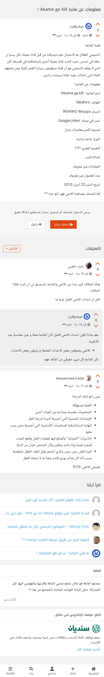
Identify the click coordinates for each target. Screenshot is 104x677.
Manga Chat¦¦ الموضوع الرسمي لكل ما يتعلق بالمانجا (48, 528)
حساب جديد (63, 224)
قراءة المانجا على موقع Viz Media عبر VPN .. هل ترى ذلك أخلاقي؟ (46, 514)
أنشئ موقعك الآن (88, 651)
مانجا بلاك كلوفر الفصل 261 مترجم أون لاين (57, 501)
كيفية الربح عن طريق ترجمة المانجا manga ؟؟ (55, 541)
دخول (36, 224)
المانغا (87, 35)
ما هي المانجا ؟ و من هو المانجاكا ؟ (62, 554)
